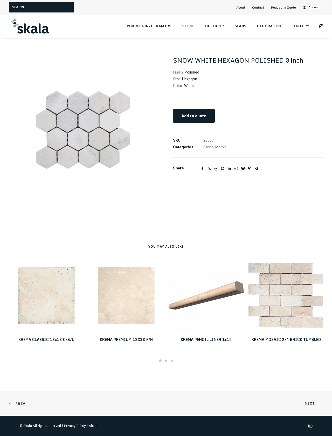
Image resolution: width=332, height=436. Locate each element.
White (189, 85)
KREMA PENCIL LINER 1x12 (206, 339)
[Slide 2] (166, 360)
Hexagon (189, 79)
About (240, 7)
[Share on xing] (249, 169)
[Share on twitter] (209, 169)
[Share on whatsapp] (236, 169)
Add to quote (194, 116)
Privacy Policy (75, 425)
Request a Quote (283, 7)
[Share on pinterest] (222, 169)
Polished (192, 72)
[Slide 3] (172, 360)
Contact (258, 7)
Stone (188, 26)
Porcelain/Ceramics (149, 26)
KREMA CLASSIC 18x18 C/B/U (46, 339)
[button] (312, 7)
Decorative (269, 26)
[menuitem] (242, 7)
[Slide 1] (160, 360)
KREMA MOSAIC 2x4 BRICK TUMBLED (286, 339)
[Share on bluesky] (243, 169)
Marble (221, 147)
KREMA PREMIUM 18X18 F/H (126, 339)
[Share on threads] (216, 169)
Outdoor (214, 26)
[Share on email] (256, 169)
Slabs (240, 26)
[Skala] (29, 26)
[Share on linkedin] (229, 169)
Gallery (301, 26)
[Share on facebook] (202, 169)
